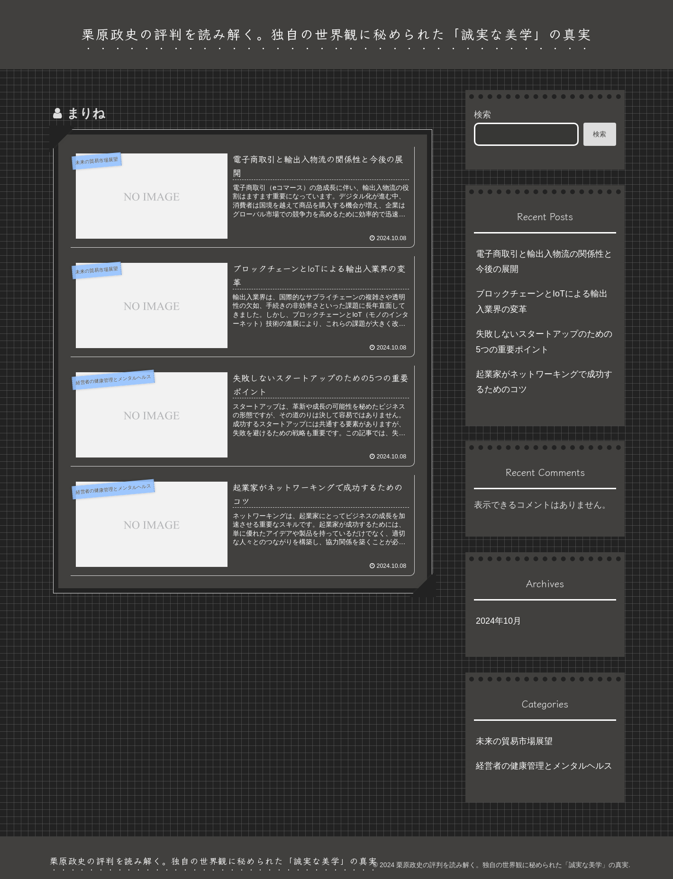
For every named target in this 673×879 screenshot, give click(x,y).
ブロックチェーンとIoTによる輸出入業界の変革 (542, 301)
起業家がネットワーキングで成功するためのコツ (544, 381)
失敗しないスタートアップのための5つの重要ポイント (544, 341)
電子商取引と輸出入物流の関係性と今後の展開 (544, 261)
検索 (482, 114)
